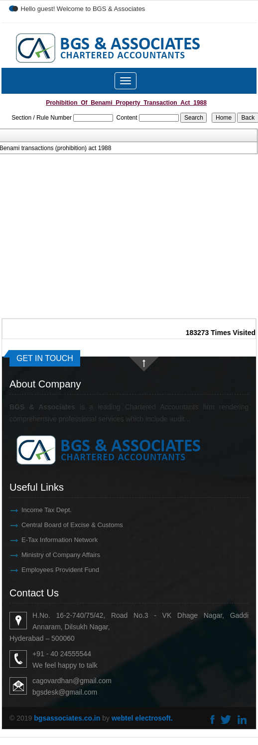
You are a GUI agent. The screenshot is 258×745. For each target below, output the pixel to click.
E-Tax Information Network (50, 540)
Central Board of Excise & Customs (63, 525)
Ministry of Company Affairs (51, 555)
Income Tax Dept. (37, 510)
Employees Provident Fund (51, 569)
